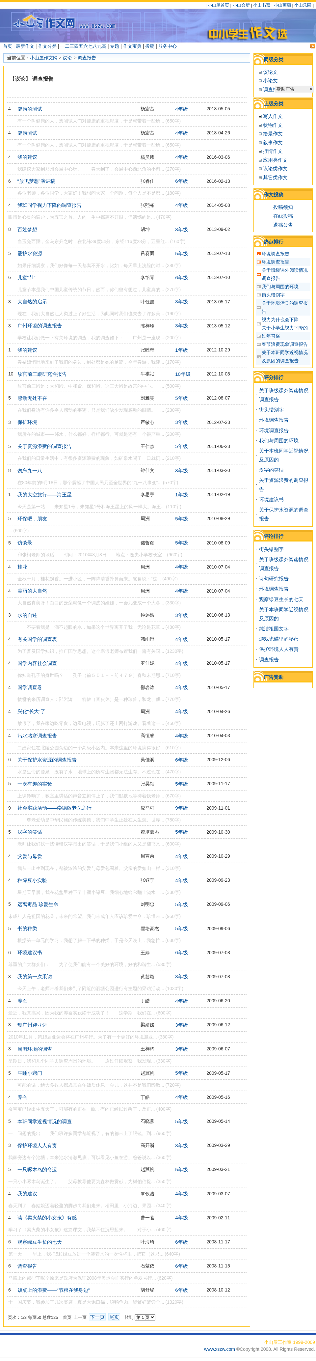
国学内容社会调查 (37, 663)
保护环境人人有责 (37, 1145)
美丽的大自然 (32, 591)
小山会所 (241, 5)
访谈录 (24, 542)
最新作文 (25, 46)
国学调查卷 (29, 687)
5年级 (181, 253)
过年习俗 (271, 336)
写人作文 (273, 116)
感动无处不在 (32, 398)
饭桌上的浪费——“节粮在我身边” (53, 1290)
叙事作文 (273, 142)
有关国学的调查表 (37, 639)
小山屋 (37, 57)
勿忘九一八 (29, 470)
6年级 (181, 181)
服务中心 (167, 46)
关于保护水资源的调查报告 (47, 760)
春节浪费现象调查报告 (285, 344)
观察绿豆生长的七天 (39, 1242)
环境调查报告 (275, 253)
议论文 (270, 72)
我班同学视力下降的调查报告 (49, 205)
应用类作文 (275, 160)
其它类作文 (275, 177)
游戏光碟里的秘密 (279, 639)
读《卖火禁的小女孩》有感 (47, 1217)
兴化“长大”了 (31, 711)
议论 (68, 57)
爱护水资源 (29, 253)
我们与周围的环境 (280, 286)
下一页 (97, 1317)
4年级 (181, 109)
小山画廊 (282, 5)
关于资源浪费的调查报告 (44, 446)
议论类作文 (275, 168)
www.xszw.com (220, 1349)
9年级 (181, 808)
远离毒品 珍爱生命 (37, 904)
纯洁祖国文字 (274, 628)
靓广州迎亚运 (32, 1025)
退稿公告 (283, 225)
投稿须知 (283, 207)
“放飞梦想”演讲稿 (36, 181)
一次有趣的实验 (34, 784)
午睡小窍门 (29, 1073)
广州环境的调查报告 (39, 325)
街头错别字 (273, 294)
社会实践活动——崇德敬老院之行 (54, 808)
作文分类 (47, 46)
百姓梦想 (27, 229)
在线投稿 (283, 216)
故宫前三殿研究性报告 (42, 374)
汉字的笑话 (29, 832)
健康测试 (27, 133)
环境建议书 (29, 952)
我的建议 (27, 157)
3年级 (181, 301)
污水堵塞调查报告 (37, 735)
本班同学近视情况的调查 (44, 1121)
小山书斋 (261, 5)
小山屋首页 (218, 5)
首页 (7, 46)
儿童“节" (26, 277)
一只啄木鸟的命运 (37, 1169)
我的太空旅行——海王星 (44, 494)
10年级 (183, 374)
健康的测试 (29, 109)
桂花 (22, 566)
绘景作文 (273, 133)
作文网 (51, 57)
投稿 (149, 46)
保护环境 (27, 422)
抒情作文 (273, 151)
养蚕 (22, 1001)
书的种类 (27, 928)
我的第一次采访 (34, 976)
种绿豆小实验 (32, 880)
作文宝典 (132, 46)
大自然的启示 (32, 301)
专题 (114, 46)
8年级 (181, 229)
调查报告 (87, 57)
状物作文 (273, 125)
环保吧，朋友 (32, 518)
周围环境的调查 (34, 1049)
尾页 (114, 1317)
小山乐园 (302, 5)
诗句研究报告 (274, 578)
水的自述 (27, 615)
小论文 (270, 80)
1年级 (181, 350)
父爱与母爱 (29, 856)
